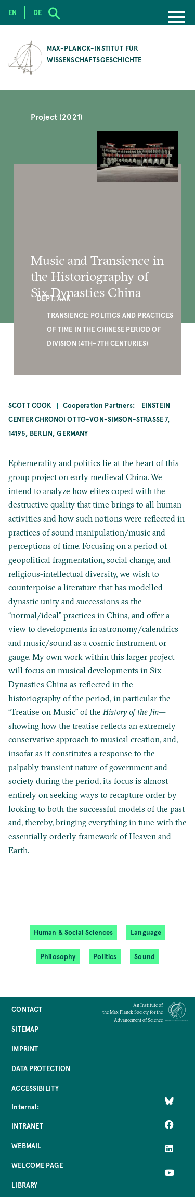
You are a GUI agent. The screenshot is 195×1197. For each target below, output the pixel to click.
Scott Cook (29, 405)
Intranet (27, 1126)
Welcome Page (37, 1165)
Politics (104, 956)
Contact (26, 1009)
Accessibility (35, 1088)
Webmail (26, 1145)
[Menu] (176, 18)
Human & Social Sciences (73, 932)
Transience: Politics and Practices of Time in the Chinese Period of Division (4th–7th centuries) (110, 328)
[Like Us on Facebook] (169, 1125)
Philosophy (58, 956)
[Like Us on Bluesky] (169, 1101)
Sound (144, 956)
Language (146, 932)
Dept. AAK (53, 298)
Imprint (24, 1048)
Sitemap (24, 1029)
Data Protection (40, 1068)
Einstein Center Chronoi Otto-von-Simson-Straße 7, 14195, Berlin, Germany (89, 419)
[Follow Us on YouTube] (169, 1172)
